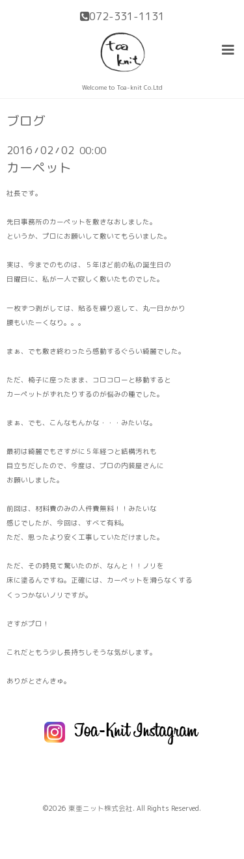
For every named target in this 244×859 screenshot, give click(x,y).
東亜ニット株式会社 (100, 808)
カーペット (39, 167)
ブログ (26, 120)
